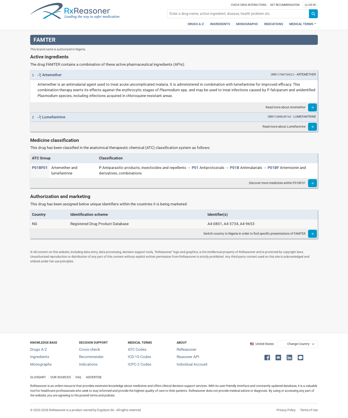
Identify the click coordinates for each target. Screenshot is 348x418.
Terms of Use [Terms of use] (309, 410)
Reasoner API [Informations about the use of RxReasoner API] (188, 357)
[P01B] (234, 167)
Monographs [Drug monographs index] (247, 24)
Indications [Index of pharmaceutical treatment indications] (88, 364)
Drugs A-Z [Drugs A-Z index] (196, 24)
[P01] (195, 167)
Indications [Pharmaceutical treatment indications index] (273, 24)
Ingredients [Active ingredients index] (220, 24)
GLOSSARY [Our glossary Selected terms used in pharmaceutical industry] (38, 377)
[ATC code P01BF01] (40, 167)
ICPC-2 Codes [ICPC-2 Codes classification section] (139, 364)
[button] (268, 357)
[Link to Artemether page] (51, 75)
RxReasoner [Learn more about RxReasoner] (186, 349)
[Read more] (312, 107)
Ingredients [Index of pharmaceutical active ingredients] (39, 357)
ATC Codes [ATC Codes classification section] (137, 349)
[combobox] (238, 13)
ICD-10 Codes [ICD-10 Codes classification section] (139, 357)
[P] (100, 167)
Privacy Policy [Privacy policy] (286, 410)
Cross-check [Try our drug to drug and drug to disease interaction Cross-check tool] (89, 349)
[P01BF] (273, 167)
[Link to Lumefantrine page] (53, 117)
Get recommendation (285, 4)
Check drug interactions (248, 4)
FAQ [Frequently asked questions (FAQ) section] (78, 377)
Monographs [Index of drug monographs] (41, 364)
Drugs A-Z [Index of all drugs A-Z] (38, 349)
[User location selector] (297, 344)
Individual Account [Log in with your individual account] (192, 364)
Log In (310, 4)
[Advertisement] (163, 298)
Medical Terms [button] (301, 24)
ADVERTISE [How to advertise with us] (94, 377)
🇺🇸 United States (262, 344)
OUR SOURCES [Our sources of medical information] (60, 377)
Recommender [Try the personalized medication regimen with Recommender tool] (91, 357)
